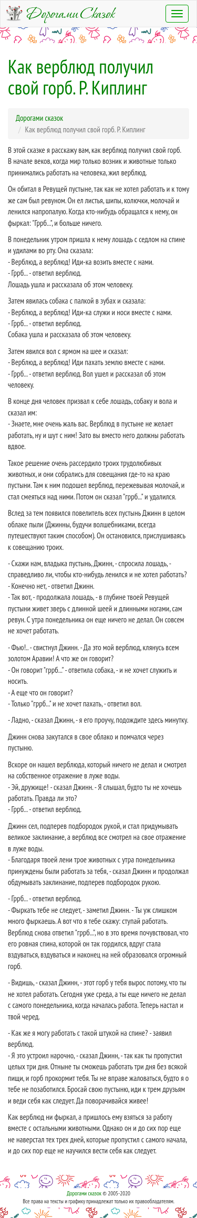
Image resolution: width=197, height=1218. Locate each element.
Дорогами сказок (84, 1193)
